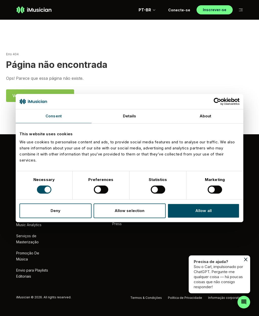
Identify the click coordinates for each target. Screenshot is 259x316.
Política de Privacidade (185, 298)
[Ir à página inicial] (34, 9)
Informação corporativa (225, 298)
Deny (55, 210)
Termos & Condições (146, 298)
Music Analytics (28, 225)
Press (117, 224)
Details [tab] (129, 116)
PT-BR (147, 9)
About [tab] (205, 116)
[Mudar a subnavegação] (241, 10)
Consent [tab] (54, 116)
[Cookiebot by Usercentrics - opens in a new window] (217, 101)
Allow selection (130, 210)
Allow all (203, 210)
